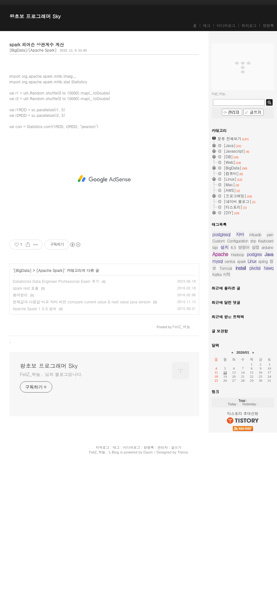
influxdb (255, 234)
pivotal (254, 268)
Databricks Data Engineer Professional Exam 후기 (56, 430)
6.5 (233, 247)
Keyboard (265, 241)
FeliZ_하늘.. (98, 595)
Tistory (182, 595)
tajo (215, 247)
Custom (218, 241)
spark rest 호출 (26, 437)
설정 (255, 247)
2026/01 (242, 352)
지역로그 (102, 591)
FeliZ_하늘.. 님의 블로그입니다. (51, 523)
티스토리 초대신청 (242, 413)
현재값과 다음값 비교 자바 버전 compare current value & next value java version (82, 450)
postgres (254, 254)
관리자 (162, 591)
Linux (251, 261)
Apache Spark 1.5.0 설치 (34, 457)
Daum (148, 595)
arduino (267, 247)
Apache (220, 254)
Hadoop (237, 254)
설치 (224, 247)
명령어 (243, 247)
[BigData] (23, 419)
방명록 (268, 25)
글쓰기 (176, 591)
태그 (206, 25)
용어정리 (20, 444)
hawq (268, 268)
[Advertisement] (104, 107)
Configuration (237, 241)
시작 (226, 274)
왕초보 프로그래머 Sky (35, 16)
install (241, 267)
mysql (217, 261)
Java (269, 254)
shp (253, 241)
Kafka (217, 274)
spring (263, 261)
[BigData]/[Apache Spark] (33, 50)
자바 (240, 234)
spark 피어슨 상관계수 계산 (36, 44)
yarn (270, 234)
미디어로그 (226, 25)
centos (229, 261)
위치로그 (249, 25)
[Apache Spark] (50, 419)
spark (241, 261)
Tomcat (225, 268)
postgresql (221, 234)
